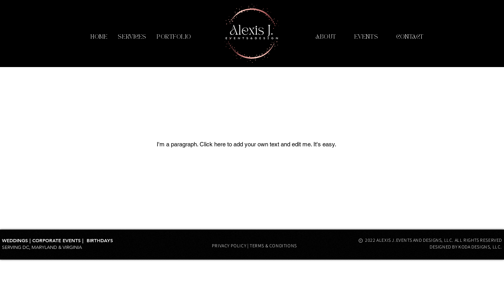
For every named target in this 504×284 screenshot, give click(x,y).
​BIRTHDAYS (100, 240)
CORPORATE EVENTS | (59, 240)
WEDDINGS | (17, 240)
